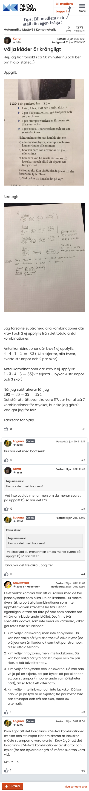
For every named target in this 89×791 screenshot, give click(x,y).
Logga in (62, 11)
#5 (83, 712)
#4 (83, 574)
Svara (14, 786)
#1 (83, 429)
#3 (83, 509)
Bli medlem (64, 4)
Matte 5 (27, 30)
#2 (83, 460)
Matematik (12, 30)
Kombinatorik (46, 30)
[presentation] (19, 354)
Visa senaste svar (75, 786)
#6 (83, 771)
